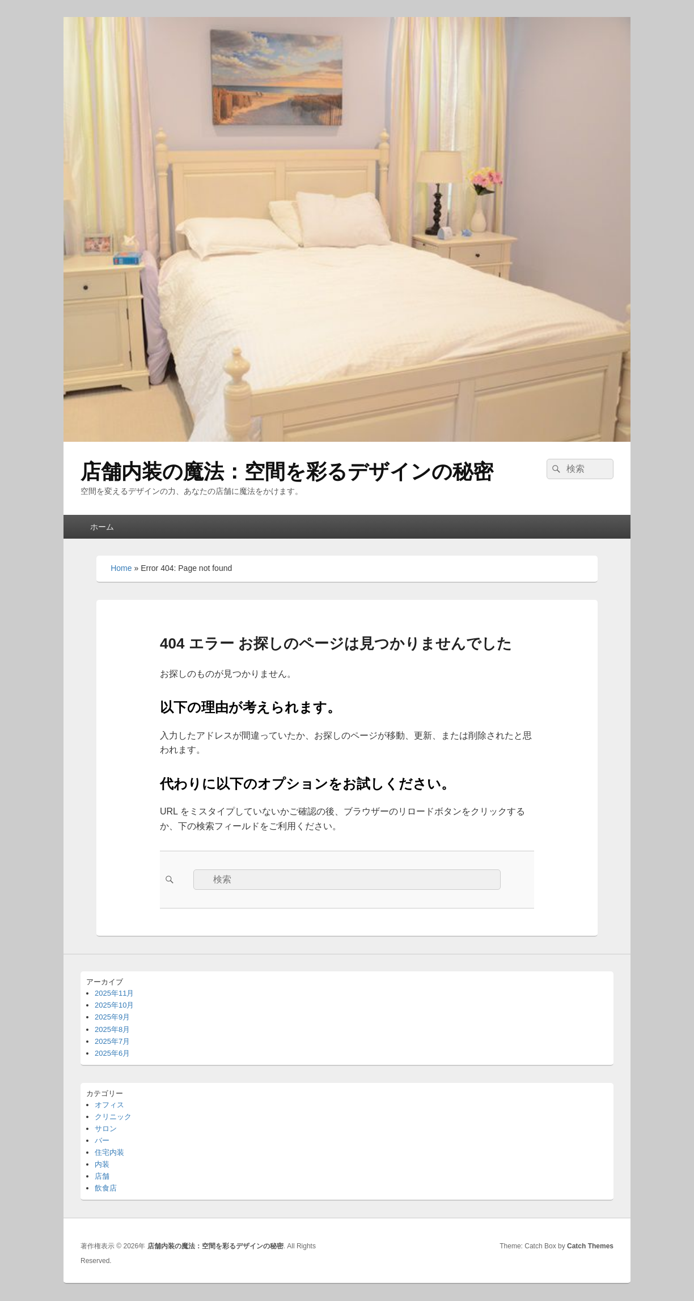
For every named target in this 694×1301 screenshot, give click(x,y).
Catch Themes (590, 1246)
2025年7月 (112, 1041)
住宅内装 (109, 1152)
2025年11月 (114, 993)
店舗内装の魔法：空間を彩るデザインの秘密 (287, 471)
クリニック (113, 1116)
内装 (102, 1164)
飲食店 (106, 1188)
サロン (106, 1128)
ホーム (102, 526)
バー (102, 1140)
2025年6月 (112, 1053)
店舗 (102, 1176)
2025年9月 (112, 1017)
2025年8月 (112, 1029)
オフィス (109, 1104)
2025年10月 (114, 1005)
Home (121, 568)
